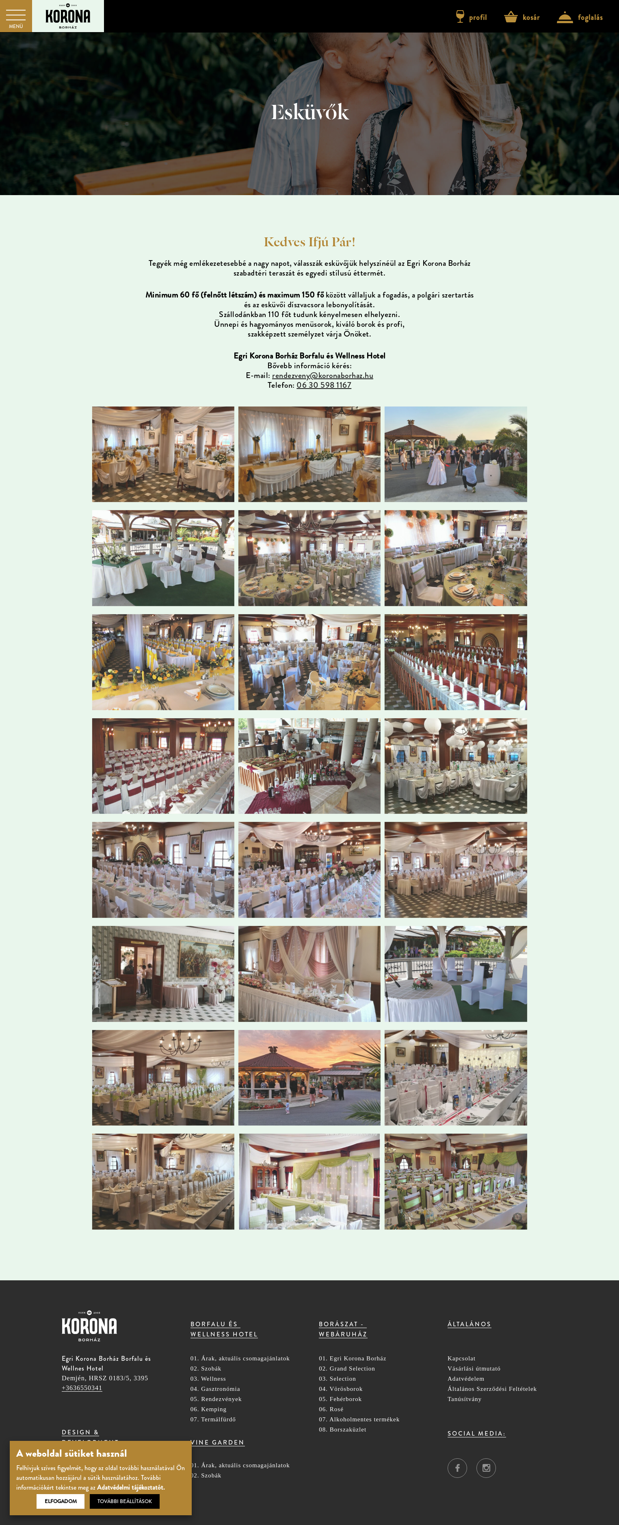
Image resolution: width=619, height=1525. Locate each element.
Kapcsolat (462, 1359)
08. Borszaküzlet (342, 1430)
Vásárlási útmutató (474, 1369)
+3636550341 (82, 1387)
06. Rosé (331, 1409)
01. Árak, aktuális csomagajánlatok (240, 1359)
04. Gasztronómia (215, 1389)
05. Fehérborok (340, 1399)
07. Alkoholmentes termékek (359, 1419)
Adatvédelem (466, 1379)
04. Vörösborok (341, 1389)
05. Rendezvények (216, 1399)
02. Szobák (206, 1369)
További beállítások (124, 1501)
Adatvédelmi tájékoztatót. (131, 1487)
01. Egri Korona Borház (352, 1359)
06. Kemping (208, 1409)
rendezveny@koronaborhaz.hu (322, 375)
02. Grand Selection (347, 1369)
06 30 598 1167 (324, 385)
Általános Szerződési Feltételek (492, 1389)
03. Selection (337, 1379)
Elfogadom (61, 1501)
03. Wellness (208, 1379)
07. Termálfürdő (213, 1419)
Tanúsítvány (465, 1399)
